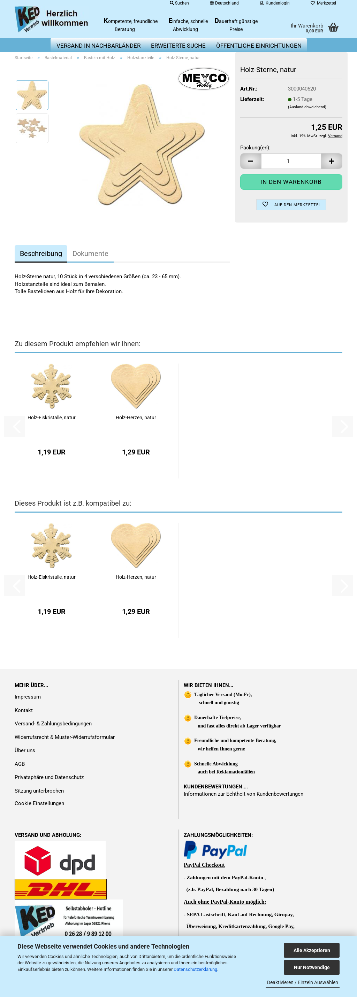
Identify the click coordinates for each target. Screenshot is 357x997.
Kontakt (24, 710)
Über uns (25, 750)
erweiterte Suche (178, 45)
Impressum (28, 697)
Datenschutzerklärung (195, 969)
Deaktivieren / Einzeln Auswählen (302, 982)
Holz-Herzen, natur (136, 417)
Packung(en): (255, 148)
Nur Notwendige (312, 967)
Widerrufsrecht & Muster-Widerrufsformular (65, 737)
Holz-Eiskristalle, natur (52, 417)
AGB (20, 764)
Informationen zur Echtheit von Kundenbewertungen (243, 794)
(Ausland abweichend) (307, 107)
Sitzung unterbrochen (39, 791)
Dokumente (90, 253)
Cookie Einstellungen (39, 803)
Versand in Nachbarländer (98, 45)
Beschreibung (41, 253)
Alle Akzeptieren (312, 950)
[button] (250, 161)
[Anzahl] (291, 161)
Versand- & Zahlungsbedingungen (53, 724)
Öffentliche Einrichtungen (259, 45)
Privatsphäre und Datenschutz (49, 777)
